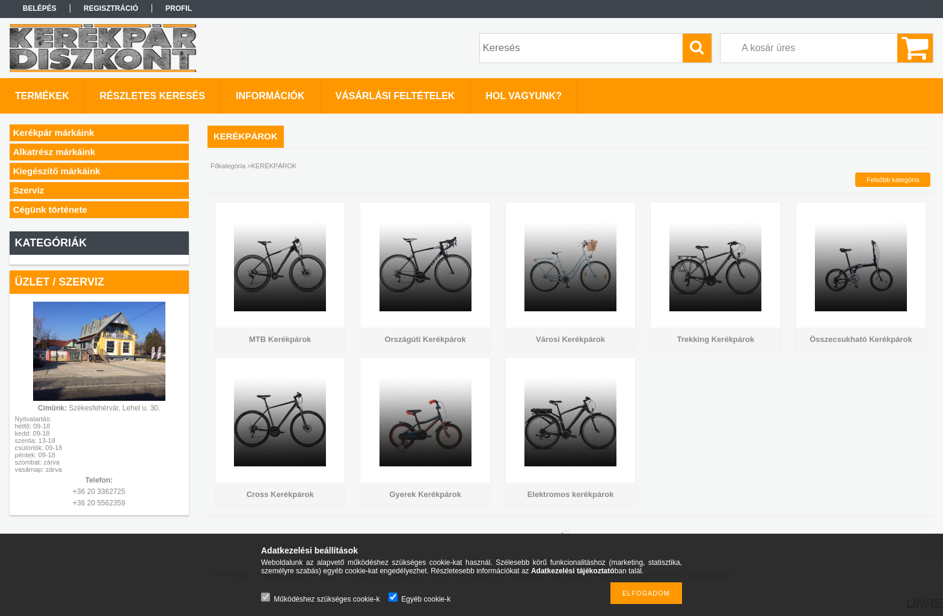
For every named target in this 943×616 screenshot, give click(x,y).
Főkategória (227, 165)
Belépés (40, 8)
